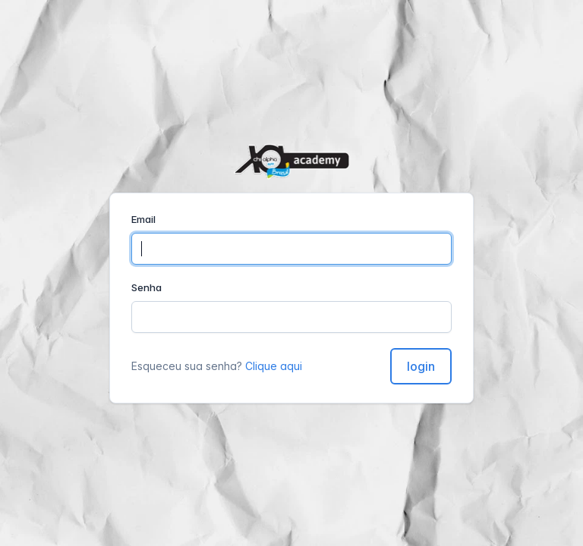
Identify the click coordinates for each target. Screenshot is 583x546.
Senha (146, 287)
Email (143, 219)
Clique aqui (273, 365)
